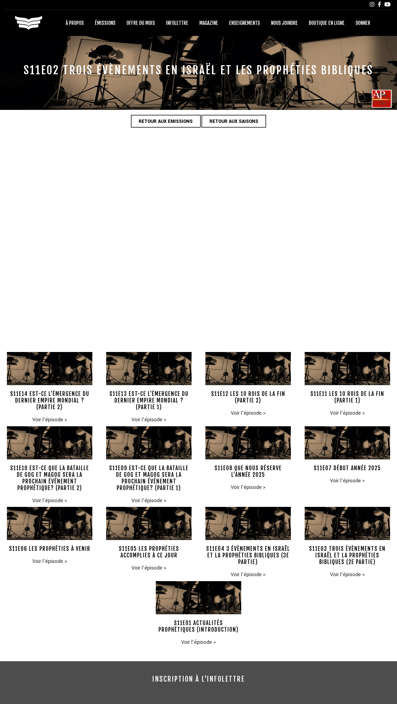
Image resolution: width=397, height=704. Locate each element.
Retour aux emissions (165, 121)
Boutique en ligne (327, 23)
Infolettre (177, 23)
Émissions (105, 23)
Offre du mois (141, 23)
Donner (363, 23)
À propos (75, 23)
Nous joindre (284, 23)
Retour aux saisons (234, 121)
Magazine (208, 23)
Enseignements (244, 23)
